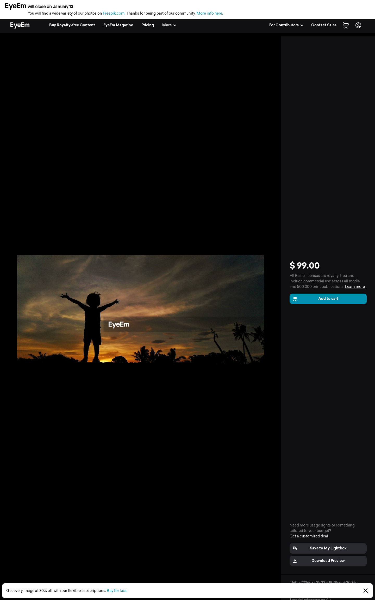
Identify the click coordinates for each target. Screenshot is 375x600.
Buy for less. (117, 591)
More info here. (210, 13)
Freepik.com (113, 13)
